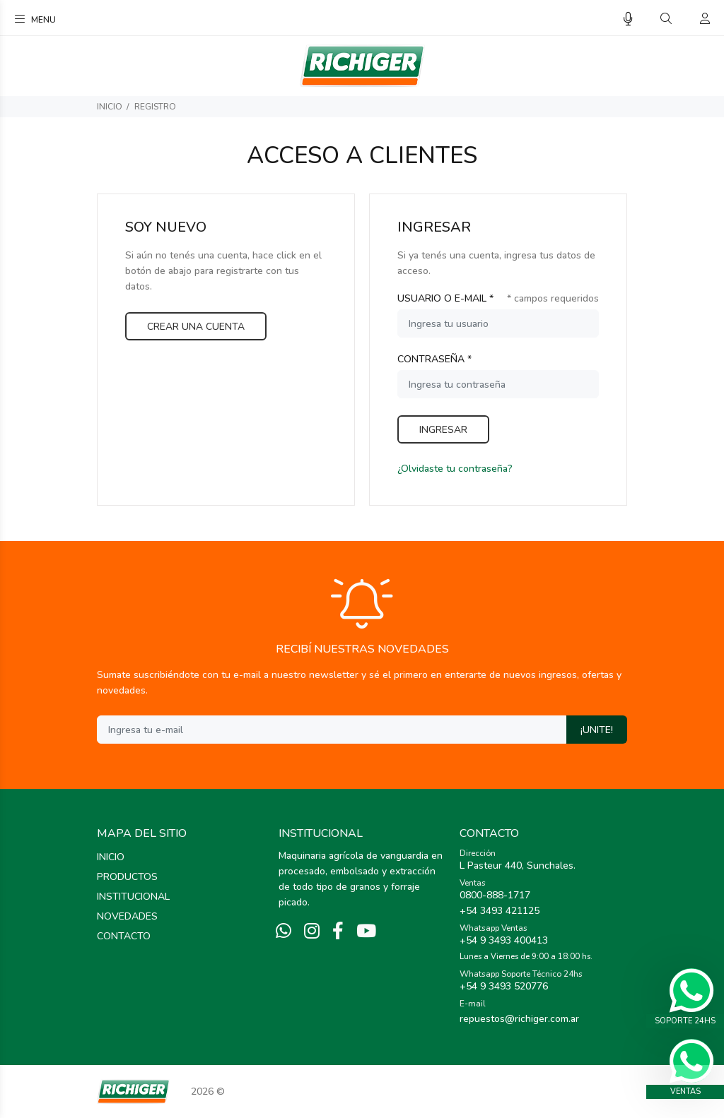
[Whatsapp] (283, 931)
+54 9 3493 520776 (504, 986)
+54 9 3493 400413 (504, 940)
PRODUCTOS (127, 877)
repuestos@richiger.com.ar (519, 1018)
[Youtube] (366, 931)
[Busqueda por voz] (628, 19)
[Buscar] (666, 19)
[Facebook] (337, 931)
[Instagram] (311, 931)
